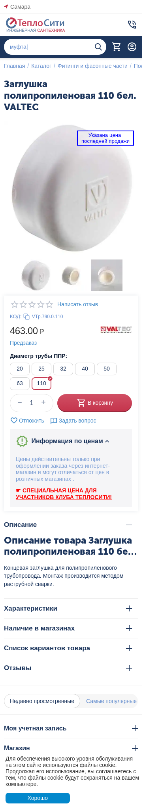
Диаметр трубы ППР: (38, 356)
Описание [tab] (68, 524)
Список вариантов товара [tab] (68, 648)
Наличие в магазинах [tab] (68, 628)
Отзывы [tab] (68, 668)
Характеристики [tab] (68, 608)
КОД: (16, 316)
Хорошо (37, 798)
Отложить (27, 421)
